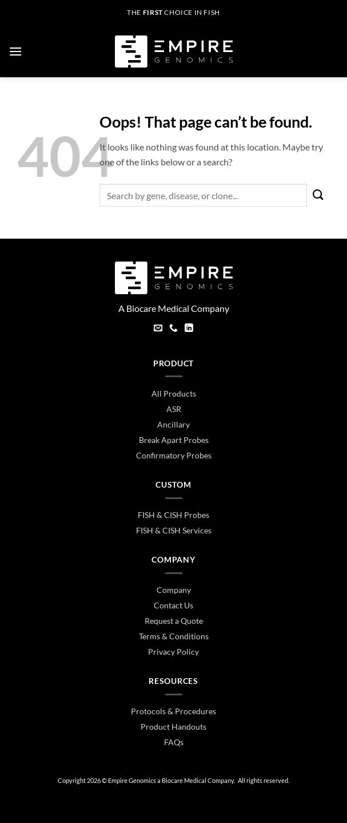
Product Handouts (173, 726)
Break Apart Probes (174, 440)
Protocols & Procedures (173, 711)
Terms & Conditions (174, 636)
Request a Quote (174, 621)
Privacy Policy (173, 651)
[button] (15, 51)
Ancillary (173, 424)
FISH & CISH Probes (173, 515)
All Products (173, 393)
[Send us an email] (158, 329)
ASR (173, 409)
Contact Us (173, 605)
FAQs (174, 742)
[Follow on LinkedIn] (189, 329)
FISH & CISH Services (174, 530)
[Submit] (318, 195)
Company (174, 590)
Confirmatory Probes (174, 455)
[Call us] (173, 329)
